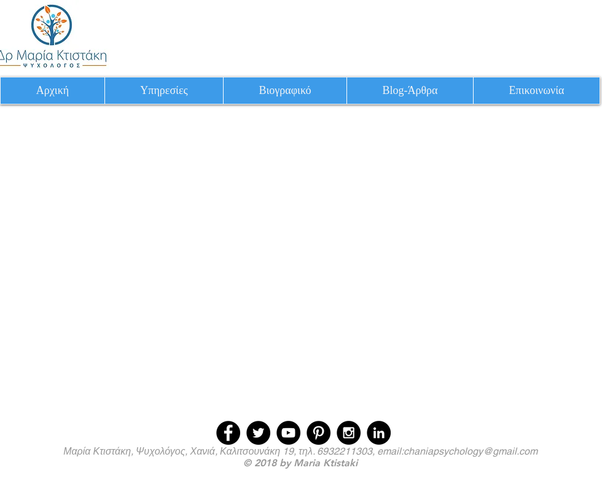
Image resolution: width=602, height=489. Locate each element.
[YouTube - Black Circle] (288, 433)
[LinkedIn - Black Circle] (379, 433)
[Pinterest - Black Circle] (318, 433)
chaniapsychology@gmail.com (471, 451)
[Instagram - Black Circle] (349, 433)
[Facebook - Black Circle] (228, 433)
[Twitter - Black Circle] (258, 433)
